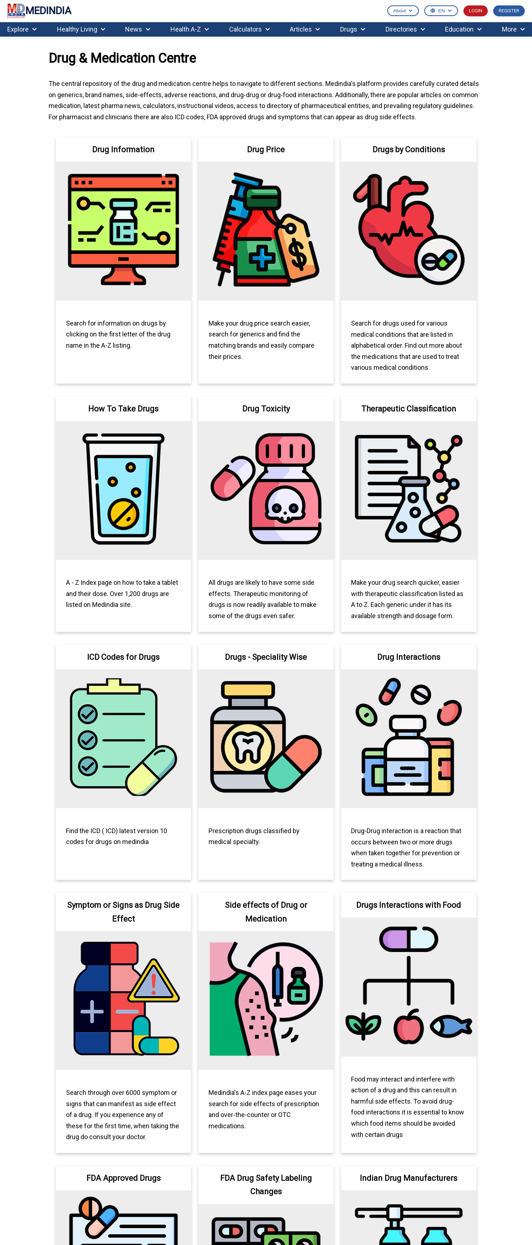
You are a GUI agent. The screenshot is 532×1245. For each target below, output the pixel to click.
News (137, 29)
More (513, 29)
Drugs (352, 29)
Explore (22, 29)
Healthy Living (81, 29)
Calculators (249, 29)
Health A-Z (189, 29)
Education (463, 29)
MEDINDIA (39, 11)
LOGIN (475, 10)
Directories (405, 29)
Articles (305, 29)
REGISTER (509, 10)
